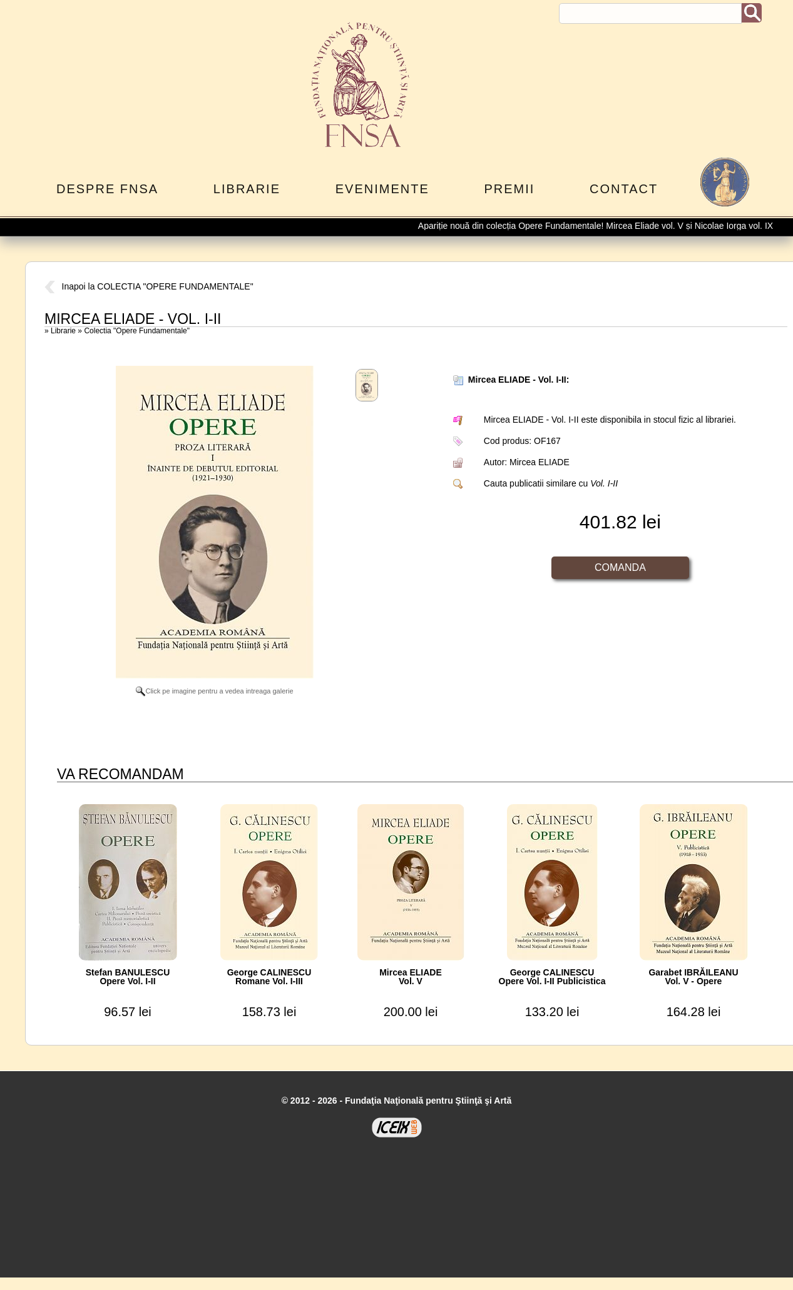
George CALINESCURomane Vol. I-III (269, 976)
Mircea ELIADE (539, 462)
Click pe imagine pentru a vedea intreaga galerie (214, 691)
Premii (509, 189)
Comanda (620, 567)
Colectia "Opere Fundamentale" (137, 330)
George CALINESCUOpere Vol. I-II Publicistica (552, 976)
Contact (624, 189)
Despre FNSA (107, 189)
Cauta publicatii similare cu (551, 483)
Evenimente (382, 189)
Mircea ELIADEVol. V (410, 976)
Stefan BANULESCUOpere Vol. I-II (128, 976)
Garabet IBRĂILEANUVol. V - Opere (693, 976)
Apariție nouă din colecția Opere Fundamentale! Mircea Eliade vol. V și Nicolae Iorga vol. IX (602, 226)
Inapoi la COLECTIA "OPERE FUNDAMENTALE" (148, 286)
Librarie (246, 189)
